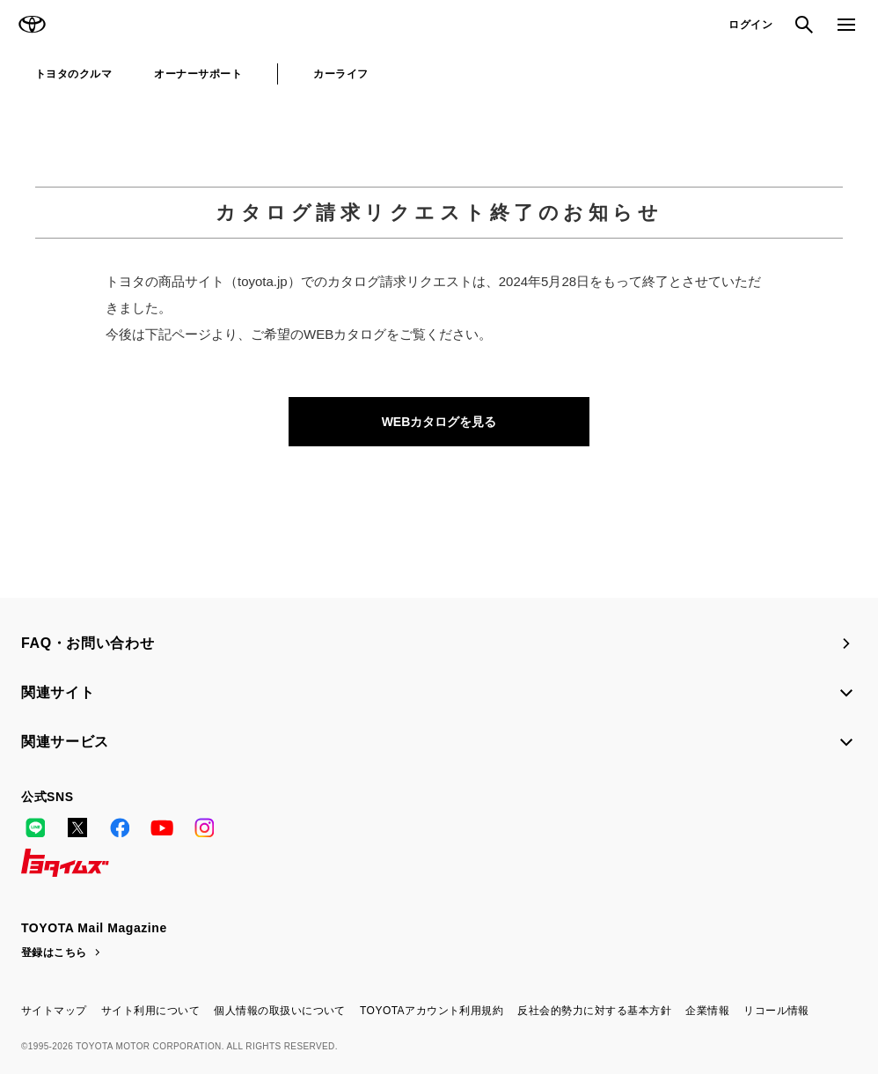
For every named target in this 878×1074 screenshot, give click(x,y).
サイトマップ (54, 1010)
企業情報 (707, 1010)
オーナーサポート (198, 74)
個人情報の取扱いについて (280, 1010)
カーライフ (340, 74)
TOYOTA (31, 24)
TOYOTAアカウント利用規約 (431, 1010)
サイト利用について (150, 1010)
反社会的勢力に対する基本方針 (594, 1010)
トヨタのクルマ (73, 74)
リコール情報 (776, 1010)
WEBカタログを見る (439, 422)
